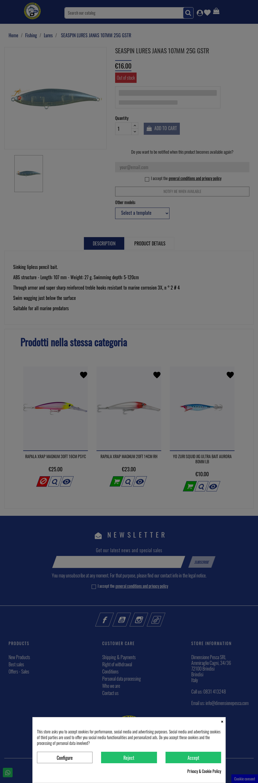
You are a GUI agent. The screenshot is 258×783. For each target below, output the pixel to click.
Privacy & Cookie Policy (204, 771)
